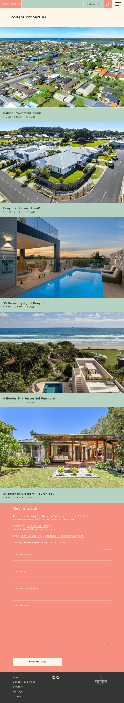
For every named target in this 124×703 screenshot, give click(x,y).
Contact (18, 696)
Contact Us (94, 4)
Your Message (21, 605)
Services (18, 687)
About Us (19, 677)
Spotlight (18, 692)
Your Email (20, 571)
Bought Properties (24, 682)
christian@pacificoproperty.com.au (35, 529)
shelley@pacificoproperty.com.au (45, 542)
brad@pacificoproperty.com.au (64, 536)
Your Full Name (23, 555)
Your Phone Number (26, 588)
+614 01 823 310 (31, 536)
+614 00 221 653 (37, 526)
